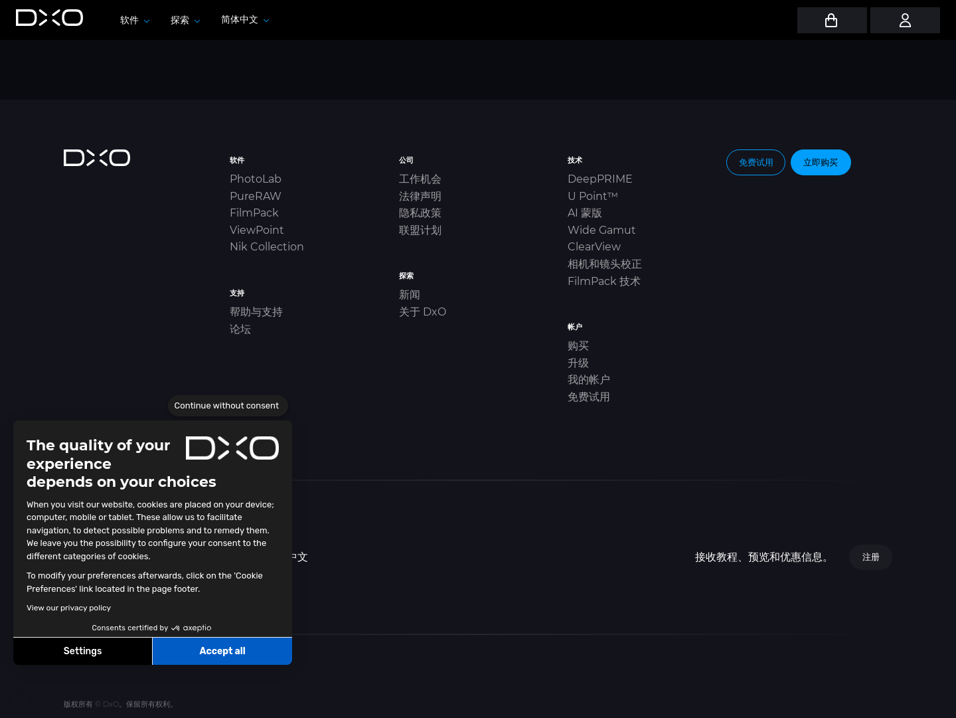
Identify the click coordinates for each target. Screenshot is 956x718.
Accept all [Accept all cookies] (222, 651)
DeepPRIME (600, 179)
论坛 (240, 329)
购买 (578, 345)
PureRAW (255, 196)
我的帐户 (589, 379)
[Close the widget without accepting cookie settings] (228, 405)
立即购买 (820, 162)
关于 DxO (422, 312)
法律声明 (420, 196)
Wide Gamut (602, 230)
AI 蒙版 (585, 213)
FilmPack (254, 213)
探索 (185, 20)
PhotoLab (255, 179)
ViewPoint (257, 230)
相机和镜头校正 (605, 264)
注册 (871, 556)
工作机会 (420, 179)
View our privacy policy (69, 607)
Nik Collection (267, 246)
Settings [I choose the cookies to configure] (83, 651)
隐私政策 (420, 213)
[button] (20, 703)
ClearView (594, 246)
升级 (578, 363)
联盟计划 (420, 230)
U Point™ (593, 196)
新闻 (409, 294)
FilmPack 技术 (604, 281)
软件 (134, 20)
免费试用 (589, 397)
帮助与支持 (256, 312)
